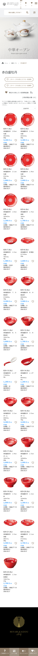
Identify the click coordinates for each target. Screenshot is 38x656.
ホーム (5, 63)
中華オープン (14, 63)
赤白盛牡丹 (23, 63)
